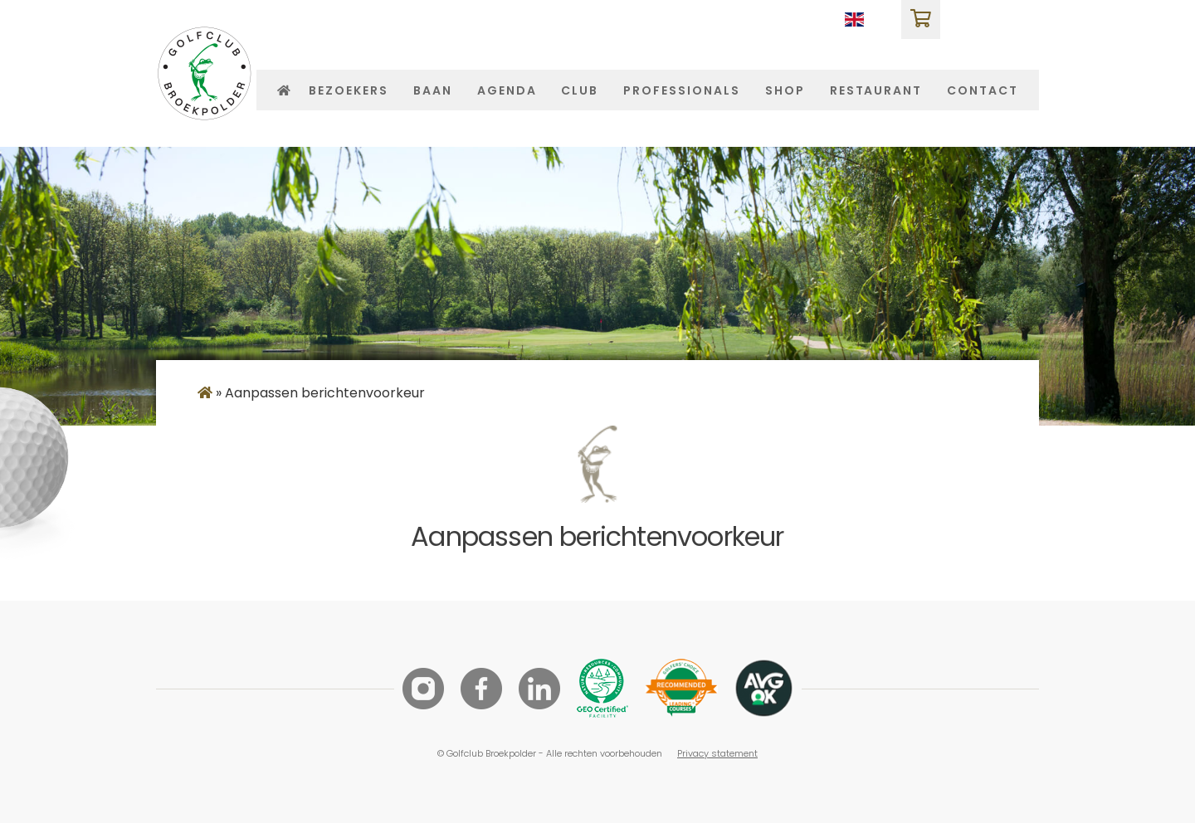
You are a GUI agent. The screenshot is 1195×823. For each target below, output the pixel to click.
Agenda (507, 91)
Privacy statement (717, 753)
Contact (982, 91)
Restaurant (876, 91)
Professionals (681, 91)
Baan (432, 91)
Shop (785, 91)
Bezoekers (348, 91)
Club (579, 91)
